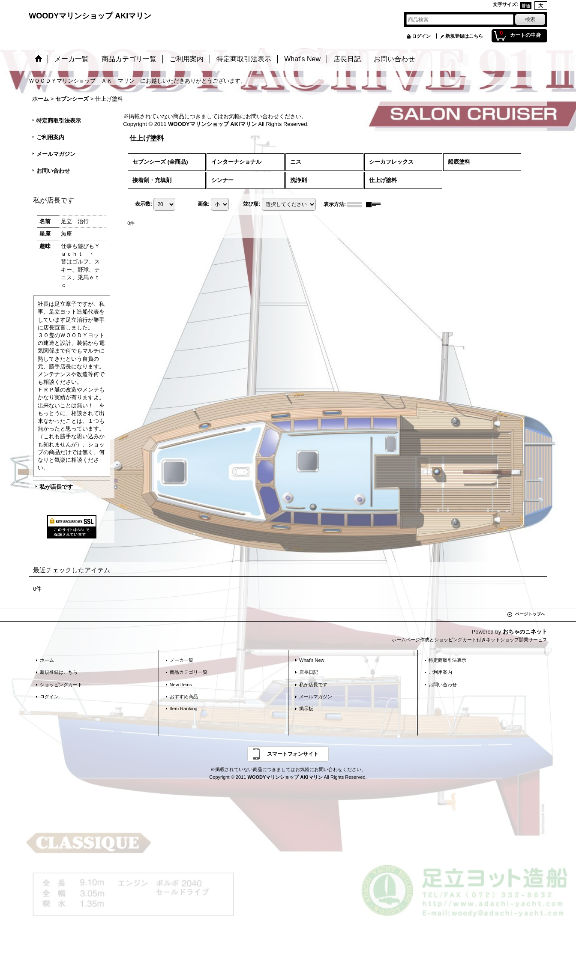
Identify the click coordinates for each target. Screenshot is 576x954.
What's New (311, 660)
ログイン (421, 36)
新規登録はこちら (464, 36)
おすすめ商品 (184, 696)
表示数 (143, 204)
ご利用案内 (50, 137)
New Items (181, 684)
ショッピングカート (61, 684)
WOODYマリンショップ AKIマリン (90, 16)
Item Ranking (184, 708)
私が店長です (56, 487)
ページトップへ (530, 614)
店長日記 (308, 672)
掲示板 (306, 708)
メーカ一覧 (181, 660)
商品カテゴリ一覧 (188, 672)
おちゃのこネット (525, 631)
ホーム (47, 660)
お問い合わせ (53, 170)
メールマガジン (55, 154)
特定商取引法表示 (58, 120)
